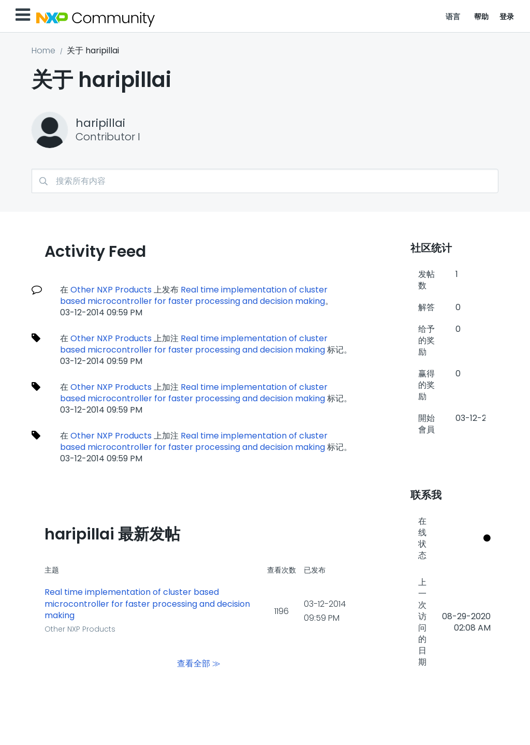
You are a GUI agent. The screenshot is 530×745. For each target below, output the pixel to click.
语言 (453, 16)
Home (43, 50)
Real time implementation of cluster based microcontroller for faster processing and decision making (194, 295)
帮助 (481, 16)
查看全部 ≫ (198, 663)
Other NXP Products (111, 290)
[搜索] (265, 181)
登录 (506, 16)
